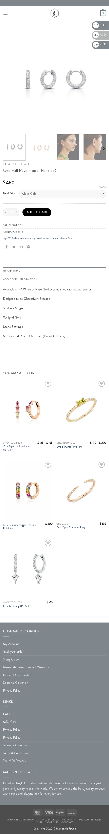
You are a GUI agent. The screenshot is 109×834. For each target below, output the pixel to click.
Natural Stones (59, 238)
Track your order (13, 651)
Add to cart (37, 212)
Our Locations (47, 822)
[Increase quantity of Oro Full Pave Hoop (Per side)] (16, 212)
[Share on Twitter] (14, 247)
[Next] (103, 149)
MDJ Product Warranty (58, 819)
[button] (5, 13)
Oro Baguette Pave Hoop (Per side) (16, 448)
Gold (39, 238)
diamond (22, 238)
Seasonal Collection (15, 682)
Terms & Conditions (15, 753)
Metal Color (9, 193)
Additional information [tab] (20, 279)
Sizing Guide (11, 659)
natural (46, 238)
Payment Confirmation (17, 675)
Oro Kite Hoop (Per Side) (17, 606)
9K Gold (12, 238)
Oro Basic (22, 164)
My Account (11, 644)
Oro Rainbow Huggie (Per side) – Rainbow (21, 526)
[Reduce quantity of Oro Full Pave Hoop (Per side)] (5, 212)
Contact (67, 822)
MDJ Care (10, 721)
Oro (70, 238)
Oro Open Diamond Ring (70, 527)
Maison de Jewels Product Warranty (26, 667)
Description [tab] (11, 271)
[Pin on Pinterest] (28, 247)
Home (7, 164)
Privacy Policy (11, 690)
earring (32, 238)
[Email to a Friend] (21, 247)
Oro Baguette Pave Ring (69, 447)
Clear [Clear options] (102, 186)
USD (99, 35)
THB (99, 25)
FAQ (6, 714)
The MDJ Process (14, 760)
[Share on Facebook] (6, 247)
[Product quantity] (11, 212)
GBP (99, 44)
